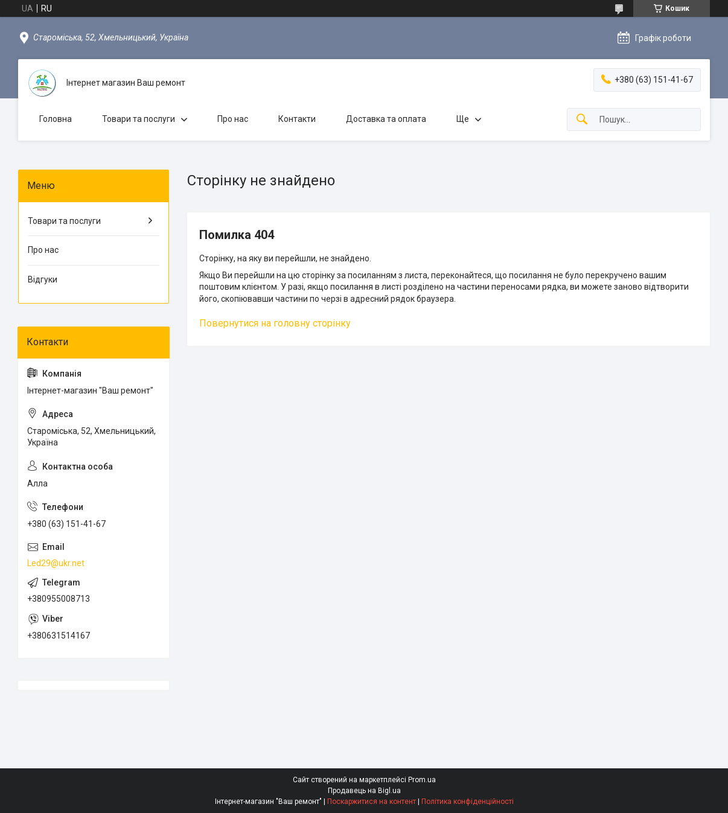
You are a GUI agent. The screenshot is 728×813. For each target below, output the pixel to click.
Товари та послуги (138, 119)
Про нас (232, 119)
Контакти (297, 119)
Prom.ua (422, 780)
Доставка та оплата (386, 119)
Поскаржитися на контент (371, 801)
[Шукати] (581, 119)
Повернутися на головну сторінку (275, 323)
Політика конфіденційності (467, 801)
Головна (55, 119)
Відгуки (42, 279)
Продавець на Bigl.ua (364, 790)
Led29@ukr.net (56, 563)
